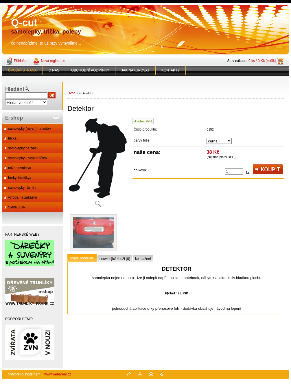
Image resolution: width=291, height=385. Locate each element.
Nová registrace (53, 61)
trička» (13, 138)
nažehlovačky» (19, 168)
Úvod (71, 93)
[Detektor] (98, 164)
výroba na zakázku (22, 197)
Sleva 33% (16, 207)
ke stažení (143, 259)
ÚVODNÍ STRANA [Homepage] (22, 70)
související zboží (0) (115, 259)
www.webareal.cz (57, 374)
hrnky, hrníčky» (19, 178)
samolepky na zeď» (23, 148)
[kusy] (234, 171)
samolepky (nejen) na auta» (29, 128)
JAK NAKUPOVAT (135, 70)
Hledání (14, 89)
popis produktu (82, 258)
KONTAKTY (170, 70)
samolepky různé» (22, 188)
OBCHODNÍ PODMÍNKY (90, 70)
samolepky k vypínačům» (27, 158)
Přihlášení (21, 61)
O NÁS (54, 70)
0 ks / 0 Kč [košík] (262, 61)
